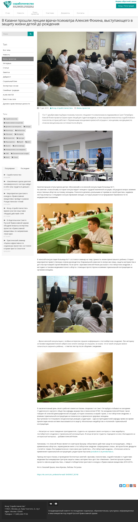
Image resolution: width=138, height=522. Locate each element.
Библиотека (20, 130)
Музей (20, 142)
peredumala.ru (107, 451)
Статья (6, 68)
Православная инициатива (13, 123)
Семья (15, 157)
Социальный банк (10, 81)
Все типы (6, 50)
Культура (20, 138)
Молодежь (19, 134)
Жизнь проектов (9, 59)
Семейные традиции (11, 90)
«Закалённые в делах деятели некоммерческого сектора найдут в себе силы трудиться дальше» (17, 184)
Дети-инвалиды (18, 146)
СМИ (6, 153)
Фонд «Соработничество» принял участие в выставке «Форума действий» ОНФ (16, 211)
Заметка (6, 72)
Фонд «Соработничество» (61, 108)
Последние (25, 168)
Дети (27, 142)
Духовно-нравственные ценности (16, 104)
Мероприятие (9, 142)
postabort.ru (95, 451)
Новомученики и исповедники (14, 149)
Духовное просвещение (12, 126)
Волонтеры (8, 130)
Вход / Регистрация (126, 6)
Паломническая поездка (20, 153)
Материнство (9, 138)
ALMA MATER (8, 95)
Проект (7, 146)
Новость (6, 54)
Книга (6, 157)
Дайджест (7, 77)
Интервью (7, 63)
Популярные (10, 168)
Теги (5, 114)
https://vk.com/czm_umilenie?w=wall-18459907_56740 (57, 474)
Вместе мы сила (9, 99)
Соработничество (10, 119)
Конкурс (27, 126)
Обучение (8, 134)
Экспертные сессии (10, 86)
